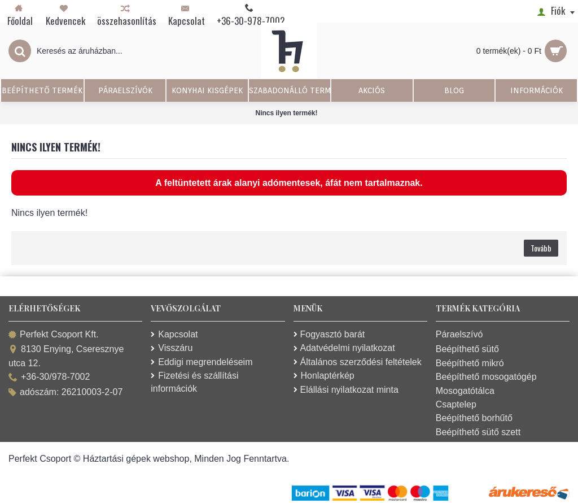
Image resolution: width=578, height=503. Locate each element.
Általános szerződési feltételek (358, 362)
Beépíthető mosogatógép (486, 376)
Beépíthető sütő (467, 349)
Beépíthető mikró (470, 363)
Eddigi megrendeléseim (201, 362)
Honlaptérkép (324, 375)
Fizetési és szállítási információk (194, 382)
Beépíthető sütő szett (478, 432)
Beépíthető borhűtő (474, 418)
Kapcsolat (174, 334)
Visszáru (171, 348)
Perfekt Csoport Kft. (53, 334)
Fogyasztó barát (329, 334)
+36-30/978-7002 (49, 377)
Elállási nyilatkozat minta (346, 389)
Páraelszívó (459, 334)
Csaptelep (456, 404)
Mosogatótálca (465, 391)
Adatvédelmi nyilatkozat (344, 348)
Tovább (541, 248)
